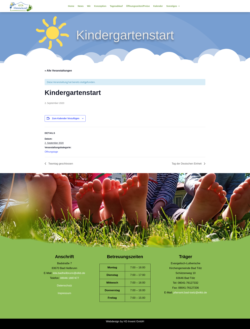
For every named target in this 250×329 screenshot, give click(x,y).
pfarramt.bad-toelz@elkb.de (190, 292)
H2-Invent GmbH (134, 321)
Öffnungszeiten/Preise (138, 6)
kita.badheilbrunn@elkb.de (69, 273)
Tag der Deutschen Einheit (187, 163)
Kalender (158, 6)
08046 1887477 (69, 278)
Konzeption (100, 6)
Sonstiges (171, 6)
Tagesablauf (116, 6)
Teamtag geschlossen (60, 163)
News (81, 6)
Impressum (64, 293)
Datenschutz (64, 285)
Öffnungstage (51, 151)
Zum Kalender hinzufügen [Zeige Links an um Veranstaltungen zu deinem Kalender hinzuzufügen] (65, 118)
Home (71, 6)
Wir (89, 6)
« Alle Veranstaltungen (58, 70)
